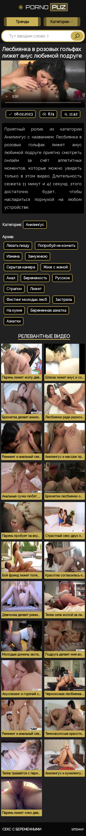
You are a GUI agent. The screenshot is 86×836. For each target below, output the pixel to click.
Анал (10, 278)
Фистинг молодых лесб (26, 299)
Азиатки (13, 321)
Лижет (36, 289)
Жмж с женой (55, 267)
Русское (62, 278)
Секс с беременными (21, 829)
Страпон (14, 289)
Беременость (35, 278)
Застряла (63, 299)
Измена (12, 256)
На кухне (14, 310)
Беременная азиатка (48, 310)
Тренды (22, 22)
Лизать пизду (17, 245)
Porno (43, 7)
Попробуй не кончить (56, 245)
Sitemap (77, 829)
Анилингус (35, 225)
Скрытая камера (20, 267)
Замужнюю (37, 256)
